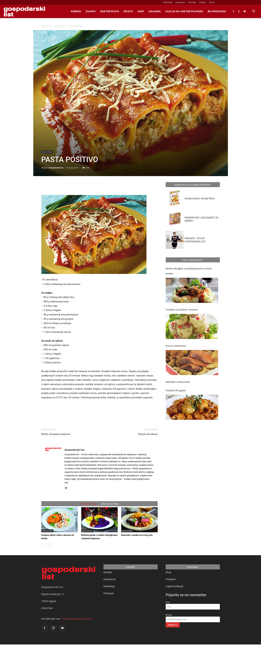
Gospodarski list (55, 167)
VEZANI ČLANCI (88, 504)
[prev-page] (43, 545)
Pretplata (171, 579)
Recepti (128, 11)
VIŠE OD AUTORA (110, 504)
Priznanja (192, 2)
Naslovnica (46, 26)
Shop (141, 11)
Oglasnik (155, 11)
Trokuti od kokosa (148, 434)
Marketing (167, 2)
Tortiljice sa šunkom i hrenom (182, 309)
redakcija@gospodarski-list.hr (77, 618)
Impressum (180, 2)
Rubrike (76, 11)
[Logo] (24, 11)
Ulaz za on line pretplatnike (184, 11)
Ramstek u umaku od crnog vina (137, 535)
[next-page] (49, 545)
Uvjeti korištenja (174, 586)
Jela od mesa (60, 26)
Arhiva (212, 2)
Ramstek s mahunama (178, 381)
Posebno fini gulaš (176, 390)
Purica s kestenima (176, 345)
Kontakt (202, 2)
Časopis (90, 11)
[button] (254, 11)
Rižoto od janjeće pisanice (55, 434)
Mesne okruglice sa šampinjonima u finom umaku (189, 271)
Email (169, 614)
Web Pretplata (109, 11)
